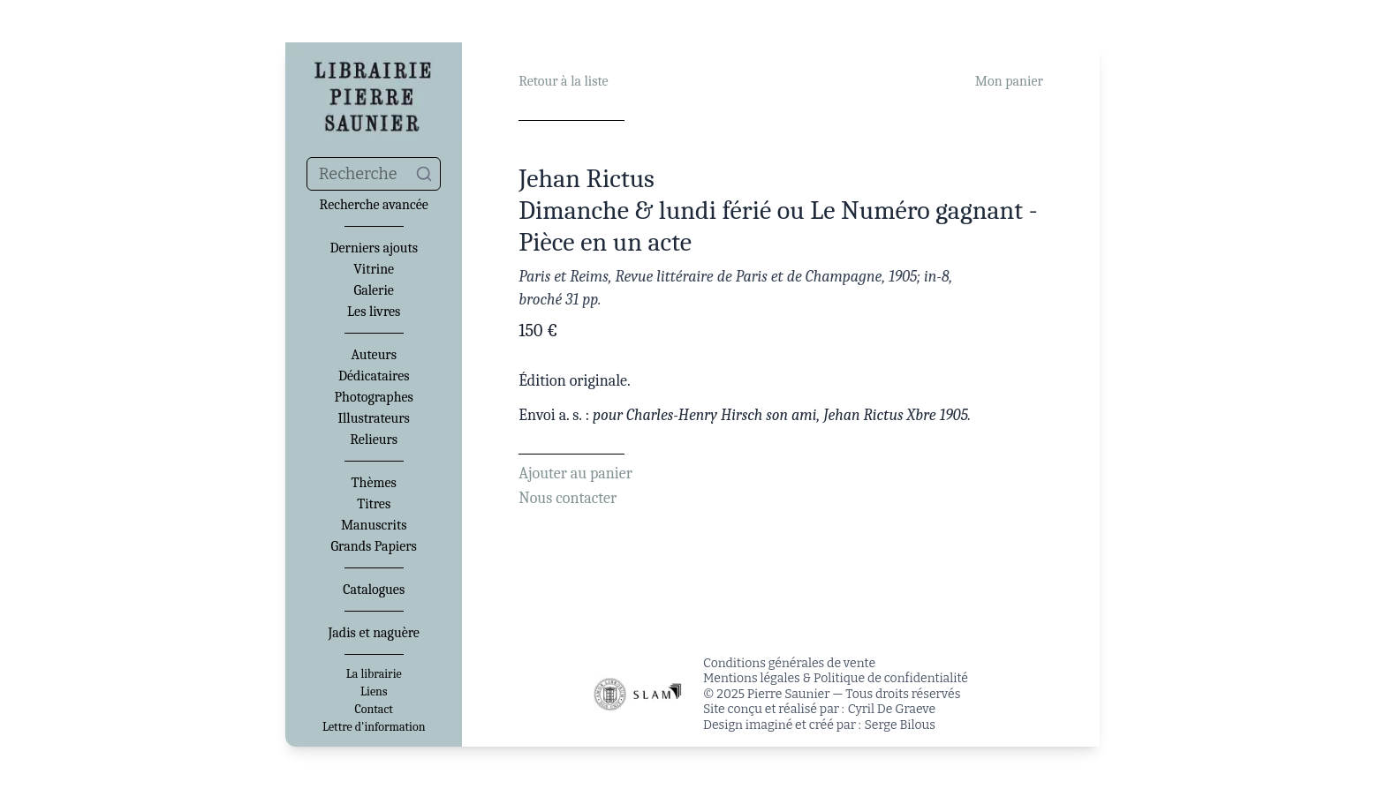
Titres (373, 504)
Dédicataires (374, 376)
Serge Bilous (900, 725)
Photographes (374, 397)
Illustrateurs (373, 418)
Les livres (373, 311)
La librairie (374, 674)
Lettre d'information (374, 727)
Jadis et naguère (373, 633)
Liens (373, 692)
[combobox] (373, 174)
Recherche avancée (374, 205)
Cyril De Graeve (891, 709)
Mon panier (1009, 81)
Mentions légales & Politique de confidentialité (835, 678)
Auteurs (374, 355)
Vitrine (373, 269)
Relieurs (373, 439)
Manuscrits (374, 525)
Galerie (374, 290)
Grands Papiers (374, 546)
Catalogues (374, 589)
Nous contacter (567, 498)
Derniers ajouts (373, 248)
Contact (374, 709)
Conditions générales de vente (789, 663)
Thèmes (374, 483)
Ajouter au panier (575, 473)
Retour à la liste (563, 81)
